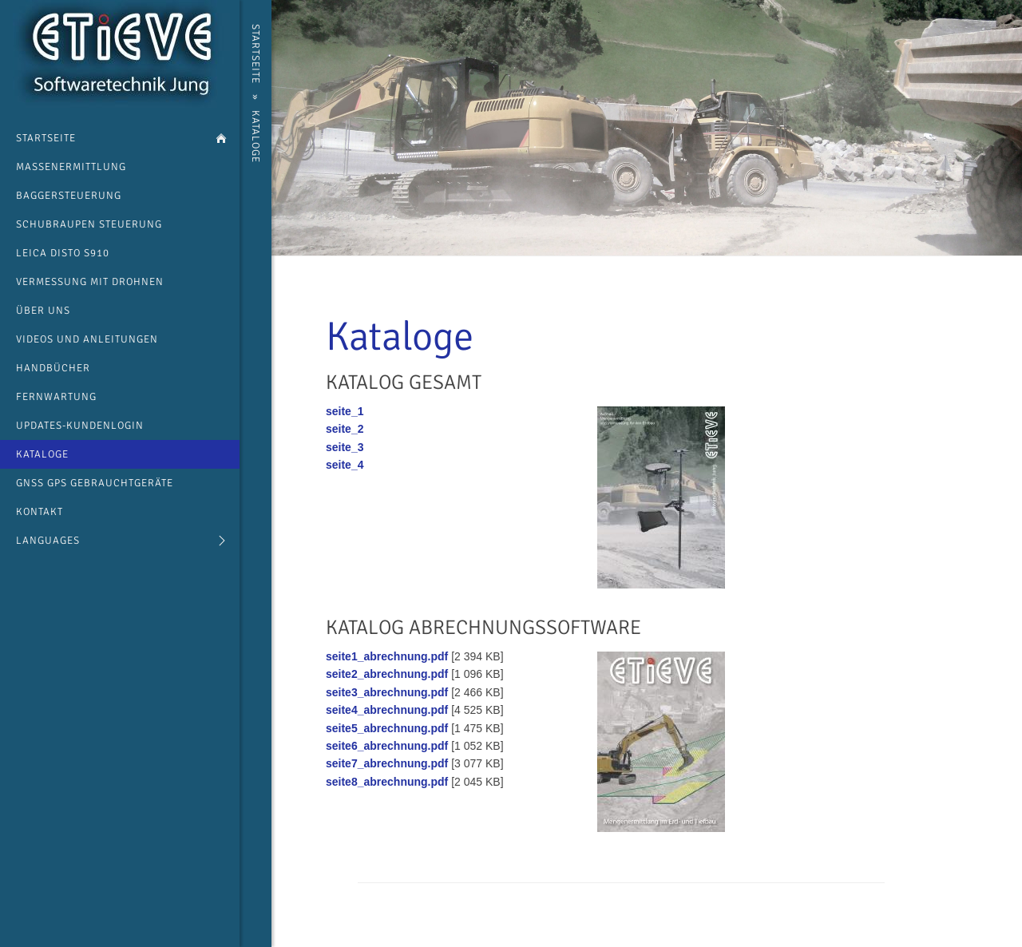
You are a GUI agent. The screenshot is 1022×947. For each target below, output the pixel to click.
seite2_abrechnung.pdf (387, 674)
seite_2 (344, 428)
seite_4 (344, 464)
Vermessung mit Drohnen (90, 281)
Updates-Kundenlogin (80, 425)
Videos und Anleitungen (87, 339)
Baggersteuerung (68, 195)
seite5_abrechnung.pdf (387, 728)
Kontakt (39, 511)
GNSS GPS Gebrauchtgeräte (94, 483)
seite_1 (344, 411)
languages (48, 540)
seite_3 (344, 447)
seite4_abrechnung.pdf (387, 709)
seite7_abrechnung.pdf (387, 763)
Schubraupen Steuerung (89, 224)
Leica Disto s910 (62, 253)
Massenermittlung (71, 166)
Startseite (46, 138)
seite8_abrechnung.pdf (387, 781)
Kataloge (42, 454)
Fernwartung (56, 396)
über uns (43, 310)
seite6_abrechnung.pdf (387, 745)
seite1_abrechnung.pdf (387, 656)
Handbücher (53, 368)
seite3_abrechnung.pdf (387, 692)
